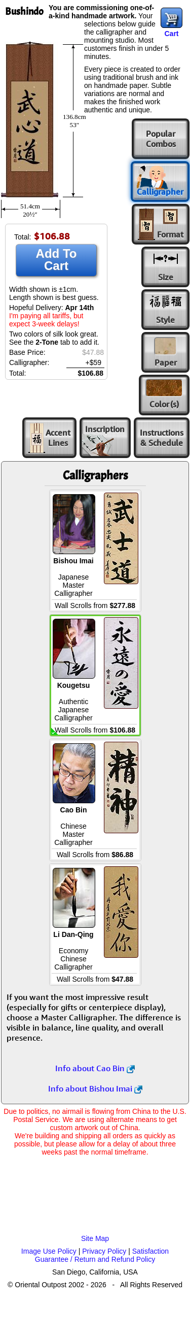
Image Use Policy (49, 1251)
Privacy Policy (104, 1251)
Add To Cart (56, 259)
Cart (171, 33)
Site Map (95, 1238)
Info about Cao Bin (95, 1068)
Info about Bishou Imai (95, 1088)
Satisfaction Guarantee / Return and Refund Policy (102, 1255)
